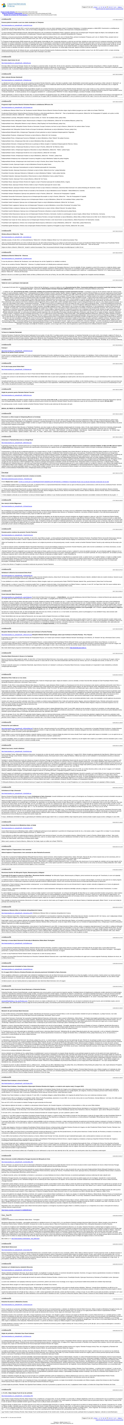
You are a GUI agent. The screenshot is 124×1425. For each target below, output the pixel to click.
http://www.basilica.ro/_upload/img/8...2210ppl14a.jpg (17, 506)
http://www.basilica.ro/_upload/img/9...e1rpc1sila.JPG (17, 1250)
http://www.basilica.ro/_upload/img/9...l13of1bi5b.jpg (16, 793)
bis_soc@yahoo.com (21, 1001)
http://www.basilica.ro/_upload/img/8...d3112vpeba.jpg (17, 107)
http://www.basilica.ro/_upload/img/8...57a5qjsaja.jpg (17, 369)
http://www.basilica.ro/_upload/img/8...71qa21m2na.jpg (17, 535)
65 (103, 7)
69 (111, 7)
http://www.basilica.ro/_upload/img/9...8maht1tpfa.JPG (17, 828)
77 (112, 7)
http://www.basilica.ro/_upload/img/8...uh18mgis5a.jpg (17, 575)
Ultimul (120, 7)
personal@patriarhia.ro (8, 1001)
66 (105, 7)
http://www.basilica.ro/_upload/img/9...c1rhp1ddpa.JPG (17, 1396)
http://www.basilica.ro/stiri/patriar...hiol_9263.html (25, 1238)
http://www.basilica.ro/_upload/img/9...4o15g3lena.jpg (17, 943)
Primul (95, 7)
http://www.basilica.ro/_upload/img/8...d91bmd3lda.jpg (17, 728)
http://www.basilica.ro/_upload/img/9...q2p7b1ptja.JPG (17, 1083)
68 (109, 7)
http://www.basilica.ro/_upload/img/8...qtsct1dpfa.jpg (16, 237)
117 (115, 7)
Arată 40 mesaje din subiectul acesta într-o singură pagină (109, 8)
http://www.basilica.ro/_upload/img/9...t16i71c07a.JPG (17, 1270)
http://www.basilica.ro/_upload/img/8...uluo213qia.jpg (17, 597)
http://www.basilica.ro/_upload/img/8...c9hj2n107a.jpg (17, 634)
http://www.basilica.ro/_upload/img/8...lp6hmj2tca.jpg (17, 442)
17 (99, 7)
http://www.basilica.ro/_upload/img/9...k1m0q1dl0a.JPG (17, 1162)
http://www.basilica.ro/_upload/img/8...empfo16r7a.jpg (17, 25)
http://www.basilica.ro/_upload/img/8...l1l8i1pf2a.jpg (16, 63)
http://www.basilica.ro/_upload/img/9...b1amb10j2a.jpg (17, 969)
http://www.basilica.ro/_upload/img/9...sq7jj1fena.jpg (16, 1336)
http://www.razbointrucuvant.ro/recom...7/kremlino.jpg (17, 479)
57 (101, 7)
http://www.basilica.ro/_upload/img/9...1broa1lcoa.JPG (17, 913)
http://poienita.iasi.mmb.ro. (78, 648)
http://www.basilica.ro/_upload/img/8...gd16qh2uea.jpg (17, 351)
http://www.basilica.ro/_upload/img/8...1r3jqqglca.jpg (16, 80)
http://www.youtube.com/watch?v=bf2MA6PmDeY (17, 1210)
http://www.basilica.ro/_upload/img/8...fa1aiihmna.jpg (17, 258)
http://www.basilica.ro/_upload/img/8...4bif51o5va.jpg (17, 395)
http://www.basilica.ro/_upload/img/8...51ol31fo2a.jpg (17, 751)
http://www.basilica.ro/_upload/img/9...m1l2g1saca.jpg (17, 1304)
